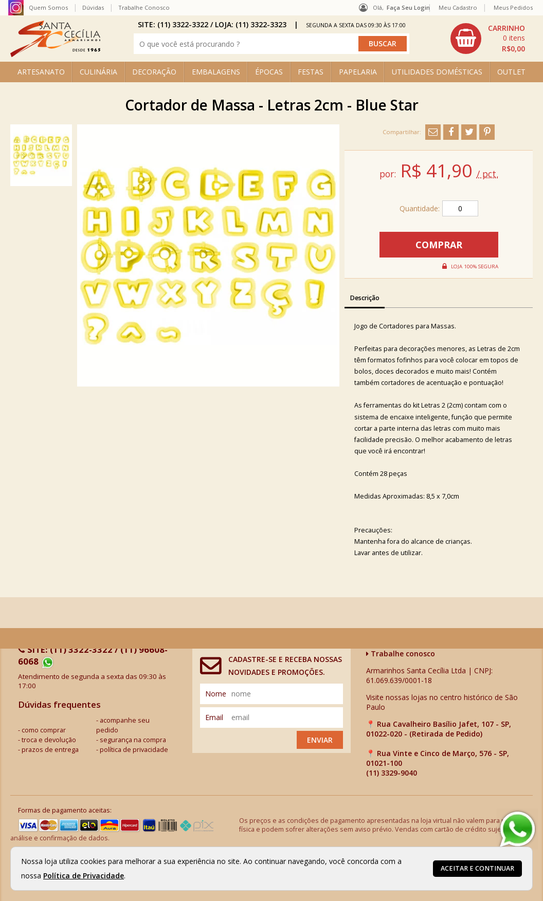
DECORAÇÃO (154, 72)
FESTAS (310, 72)
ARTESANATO (41, 72)
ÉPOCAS (269, 72)
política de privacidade (134, 749)
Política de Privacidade (83, 875)
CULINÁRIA (98, 72)
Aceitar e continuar (477, 868)
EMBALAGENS (216, 72)
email (214, 717)
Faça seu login (408, 7)
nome (215, 693)
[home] (55, 54)
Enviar (320, 740)
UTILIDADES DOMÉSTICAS (437, 72)
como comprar (44, 730)
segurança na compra (133, 739)
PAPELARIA (358, 72)
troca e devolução (49, 739)
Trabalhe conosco (400, 653)
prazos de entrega (50, 749)
